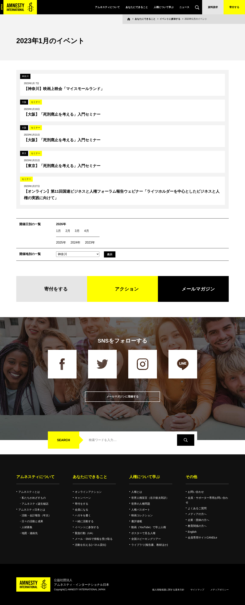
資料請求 (213, 7)
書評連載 (136, 521)
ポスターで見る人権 (143, 533)
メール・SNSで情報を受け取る (94, 538)
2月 (67, 230)
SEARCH (63, 440)
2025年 (61, 242)
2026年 (61, 224)
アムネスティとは (29, 491)
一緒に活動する (84, 521)
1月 (58, 230)
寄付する (234, 7)
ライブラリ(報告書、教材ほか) (149, 544)
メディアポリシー (219, 589)
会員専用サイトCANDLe (202, 537)
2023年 (90, 242)
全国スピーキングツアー (146, 538)
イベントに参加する (170, 19)
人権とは (136, 491)
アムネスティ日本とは (31, 509)
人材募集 (27, 527)
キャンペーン (83, 497)
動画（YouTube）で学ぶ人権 (148, 527)
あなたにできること (137, 7)
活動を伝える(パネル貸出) (90, 544)
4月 (86, 230)
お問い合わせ (196, 491)
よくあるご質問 (197, 508)
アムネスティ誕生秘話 (35, 503)
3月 (77, 230)
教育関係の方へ (197, 525)
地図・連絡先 (30, 533)
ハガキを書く (83, 515)
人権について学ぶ (164, 7)
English (192, 531)
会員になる (81, 509)
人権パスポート (140, 509)
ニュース (184, 7)
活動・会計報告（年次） (36, 515)
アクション (127, 289)
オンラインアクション (88, 491)
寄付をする (56, 289)
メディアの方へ (197, 514)
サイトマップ (197, 589)
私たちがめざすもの (34, 497)
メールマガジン (198, 289)
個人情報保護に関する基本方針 (168, 589)
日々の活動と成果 (32, 521)
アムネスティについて (107, 7)
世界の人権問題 (140, 503)
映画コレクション (142, 515)
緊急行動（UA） (85, 533)
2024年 (76, 242)
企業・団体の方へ (198, 519)
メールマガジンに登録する (122, 396)
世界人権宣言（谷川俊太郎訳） (150, 497)
